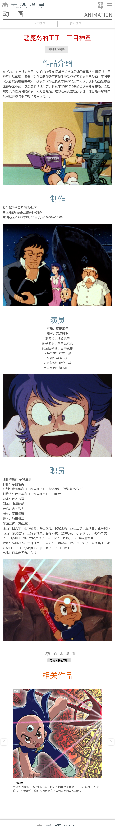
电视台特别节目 (59, 660)
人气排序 (39, 23)
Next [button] (111, 742)
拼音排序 (75, 23)
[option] (57, 740)
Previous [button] (4, 742)
